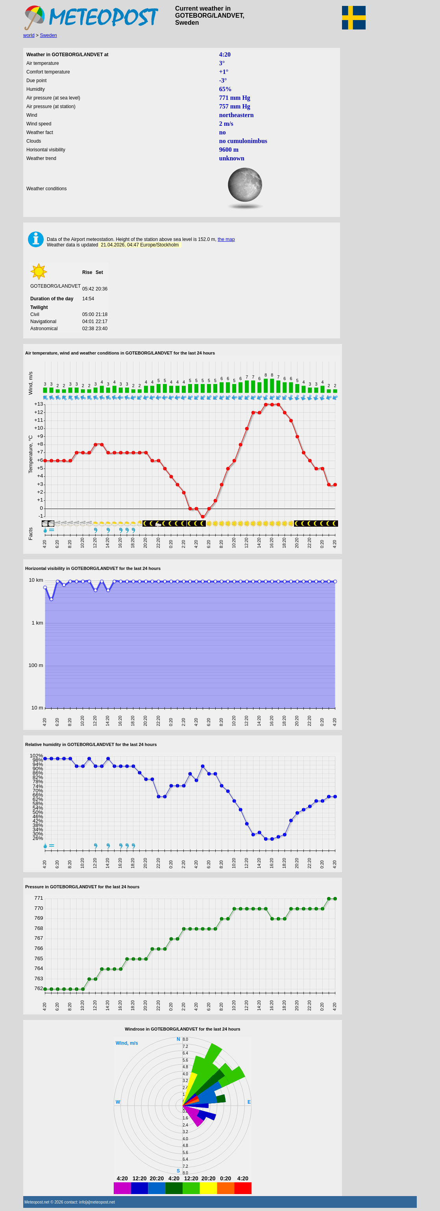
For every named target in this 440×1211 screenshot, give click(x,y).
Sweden (48, 35)
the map (226, 239)
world (29, 35)
